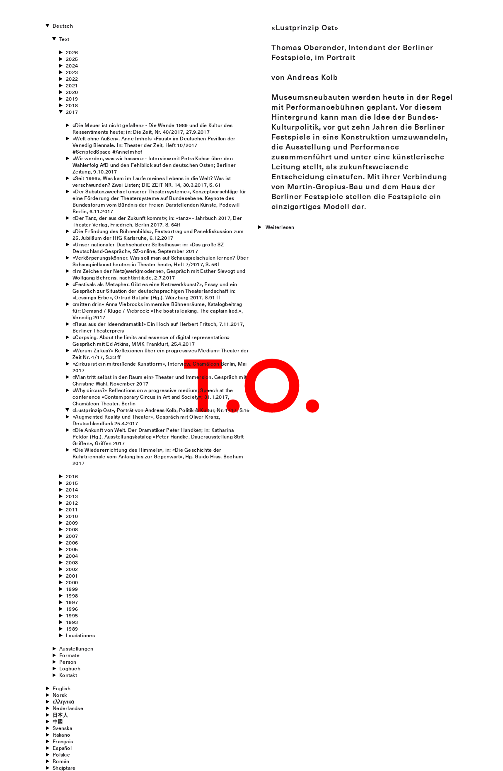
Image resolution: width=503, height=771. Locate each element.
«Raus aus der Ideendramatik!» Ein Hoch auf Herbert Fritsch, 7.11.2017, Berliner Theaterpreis (158, 327)
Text (64, 39)
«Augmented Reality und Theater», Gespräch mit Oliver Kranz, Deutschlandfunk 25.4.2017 (146, 419)
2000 (72, 582)
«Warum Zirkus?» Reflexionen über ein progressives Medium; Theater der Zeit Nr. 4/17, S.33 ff (161, 353)
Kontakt (68, 675)
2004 (72, 555)
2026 (72, 52)
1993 (72, 622)
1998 (72, 595)
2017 (72, 111)
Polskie (61, 754)
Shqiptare (64, 767)
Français (63, 741)
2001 (72, 575)
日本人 (60, 714)
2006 (72, 542)
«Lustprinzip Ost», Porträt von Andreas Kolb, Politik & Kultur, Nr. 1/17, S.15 (161, 410)
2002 (72, 569)
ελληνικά (63, 701)
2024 (72, 65)
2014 (72, 489)
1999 (72, 588)
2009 (72, 522)
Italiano (61, 734)
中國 (58, 721)
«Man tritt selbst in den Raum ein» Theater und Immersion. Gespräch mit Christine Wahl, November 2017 (160, 380)
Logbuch (69, 668)
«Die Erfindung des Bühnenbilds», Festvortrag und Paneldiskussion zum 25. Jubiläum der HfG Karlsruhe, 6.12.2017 (158, 234)
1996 (72, 608)
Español (62, 747)
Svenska (62, 728)
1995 (72, 615)
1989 (72, 628)
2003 (72, 562)
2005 (72, 549)
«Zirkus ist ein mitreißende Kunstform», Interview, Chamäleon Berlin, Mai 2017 (160, 366)
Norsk (60, 694)
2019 (72, 98)
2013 (72, 496)
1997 (72, 602)
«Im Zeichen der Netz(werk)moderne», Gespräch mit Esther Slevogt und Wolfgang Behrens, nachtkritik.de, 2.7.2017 (159, 274)
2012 (72, 502)
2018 (72, 105)
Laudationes (80, 635)
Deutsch (63, 25)
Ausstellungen (76, 648)
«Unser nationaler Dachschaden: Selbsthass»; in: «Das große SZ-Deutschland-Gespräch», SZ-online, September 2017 (149, 247)
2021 (72, 85)
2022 (72, 78)
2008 (72, 529)
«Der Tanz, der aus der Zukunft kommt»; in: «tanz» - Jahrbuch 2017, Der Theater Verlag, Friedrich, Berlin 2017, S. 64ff (157, 221)
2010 (72, 516)
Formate (69, 655)
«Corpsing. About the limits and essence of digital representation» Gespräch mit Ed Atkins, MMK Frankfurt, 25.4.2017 (151, 340)
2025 (72, 58)
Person (67, 661)
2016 (72, 476)
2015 (72, 482)
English (61, 688)
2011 (72, 509)
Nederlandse (68, 708)
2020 (72, 92)
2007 (72, 535)
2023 (72, 72)
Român (61, 761)
